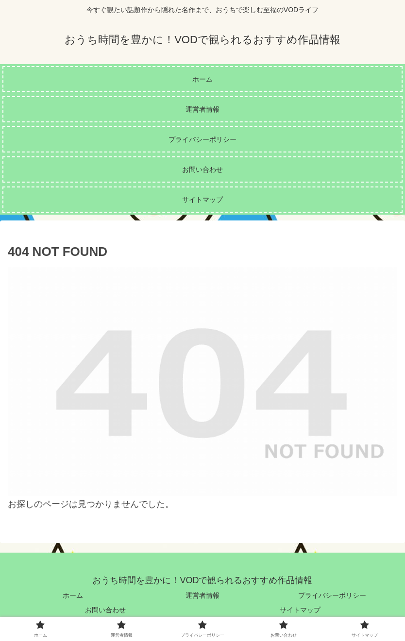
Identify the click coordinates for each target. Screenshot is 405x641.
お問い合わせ (105, 610)
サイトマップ (300, 610)
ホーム (73, 595)
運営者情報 (202, 595)
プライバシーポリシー (332, 595)
